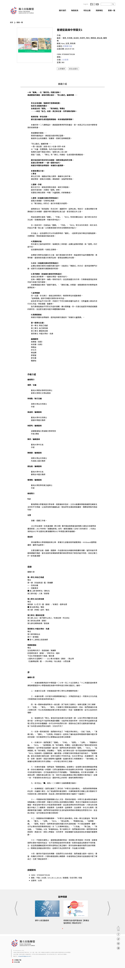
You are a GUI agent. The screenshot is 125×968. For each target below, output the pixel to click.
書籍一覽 (111, 10)
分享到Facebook (118, 934)
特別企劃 (87, 10)
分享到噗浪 (118, 948)
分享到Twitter (118, 939)
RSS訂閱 (17, 962)
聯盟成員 (74, 10)
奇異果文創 (67, 46)
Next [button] (108, 908)
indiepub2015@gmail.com (24, 956)
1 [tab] (62, 929)
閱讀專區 (99, 10)
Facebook (91, 4)
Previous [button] (16, 908)
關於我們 (62, 10)
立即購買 (61, 68)
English (85, 4)
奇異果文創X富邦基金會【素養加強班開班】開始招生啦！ (76, 921)
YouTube (97, 4)
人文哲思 (65, 59)
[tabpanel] (48, 912)
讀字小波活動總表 (42, 920)
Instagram (94, 4)
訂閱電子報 (17, 960)
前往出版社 (73, 68)
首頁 (11, 22)
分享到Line (118, 943)
